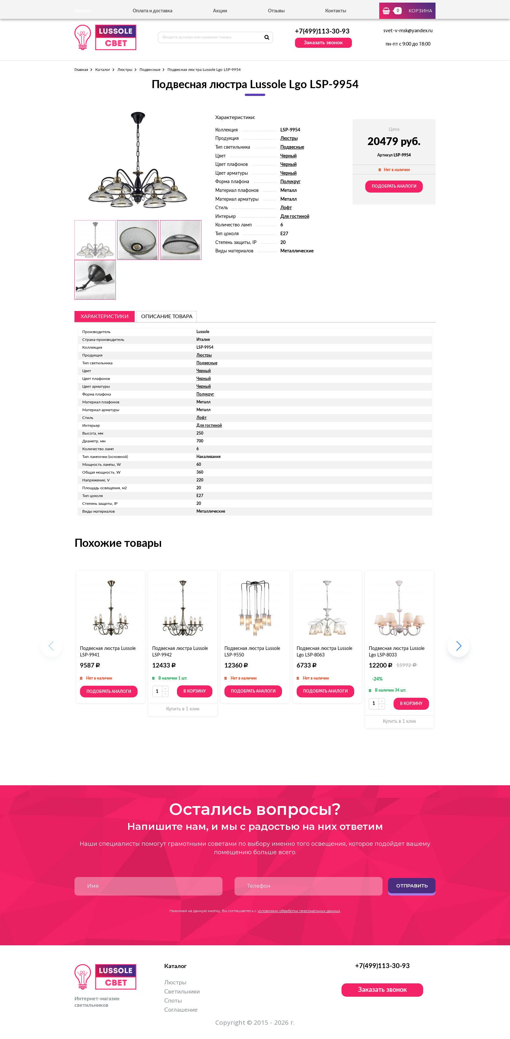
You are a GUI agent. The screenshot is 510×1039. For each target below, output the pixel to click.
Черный (288, 156)
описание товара (167, 316)
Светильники (182, 992)
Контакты (335, 11)
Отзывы (276, 11)
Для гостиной (294, 216)
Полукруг (290, 182)
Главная (81, 70)
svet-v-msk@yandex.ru (408, 31)
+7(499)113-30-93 (322, 31)
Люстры (124, 70)
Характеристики (104, 316)
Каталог (102, 70)
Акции (220, 11)
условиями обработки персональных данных (299, 911)
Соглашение (181, 1010)
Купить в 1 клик (182, 709)
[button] (458, 649)
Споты (173, 1001)
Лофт (286, 208)
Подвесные (150, 70)
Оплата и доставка (152, 11)
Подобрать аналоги (394, 186)
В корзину (194, 691)
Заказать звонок (323, 42)
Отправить (412, 886)
